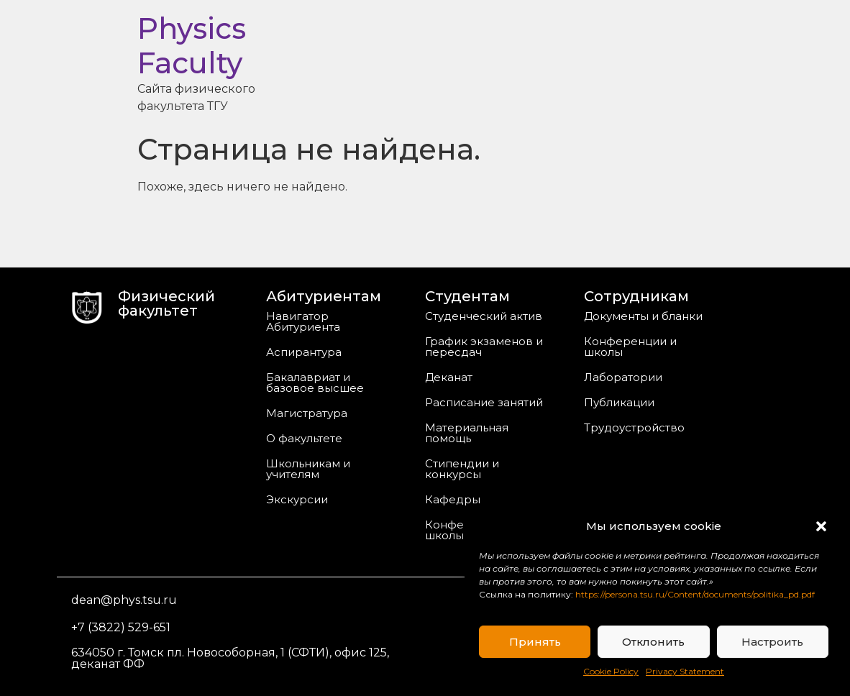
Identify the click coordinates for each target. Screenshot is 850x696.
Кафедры (452, 499)
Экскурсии (297, 499)
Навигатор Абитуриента (303, 321)
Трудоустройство (634, 427)
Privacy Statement (685, 671)
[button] (821, 526)
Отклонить (653, 642)
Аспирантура (304, 352)
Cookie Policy (611, 671)
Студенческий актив (483, 316)
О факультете (304, 438)
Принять (535, 642)
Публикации (619, 402)
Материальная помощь (466, 433)
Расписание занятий (484, 402)
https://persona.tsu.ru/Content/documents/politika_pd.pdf (695, 594)
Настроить (772, 642)
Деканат (448, 377)
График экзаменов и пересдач (484, 346)
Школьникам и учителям (308, 469)
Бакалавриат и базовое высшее (315, 382)
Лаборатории (623, 377)
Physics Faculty (191, 46)
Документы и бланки (643, 316)
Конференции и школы (630, 346)
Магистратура (306, 413)
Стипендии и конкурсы (462, 469)
